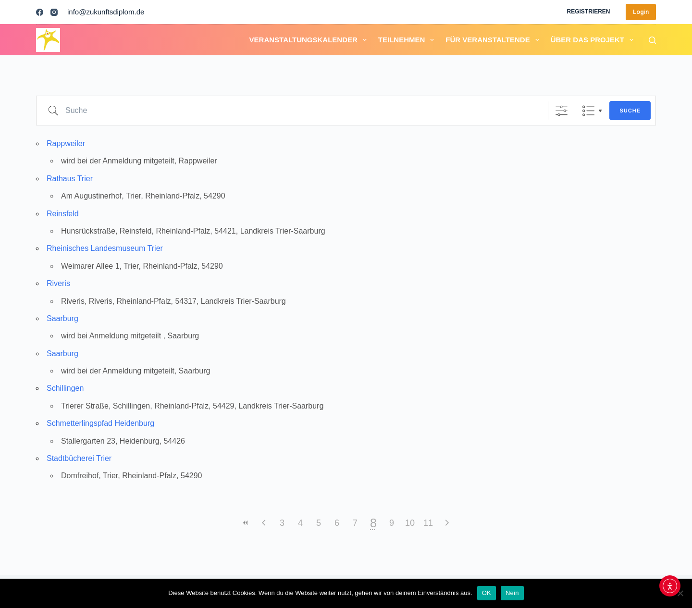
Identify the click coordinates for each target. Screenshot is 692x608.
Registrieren (588, 11)
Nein (512, 592)
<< (245, 523)
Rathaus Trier (70, 178)
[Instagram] (54, 12)
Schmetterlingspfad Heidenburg (100, 423)
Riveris (58, 283)
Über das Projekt (594, 40)
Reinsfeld (63, 214)
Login (641, 11)
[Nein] (680, 593)
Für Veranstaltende (494, 40)
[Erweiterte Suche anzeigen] (562, 111)
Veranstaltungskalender (310, 40)
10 (410, 523)
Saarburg (62, 318)
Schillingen (65, 388)
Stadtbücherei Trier (79, 458)
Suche (630, 110)
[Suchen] (652, 40)
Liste (588, 111)
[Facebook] (39, 12)
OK (486, 592)
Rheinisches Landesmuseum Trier (105, 248)
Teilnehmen (408, 40)
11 (428, 523)
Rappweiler (66, 143)
